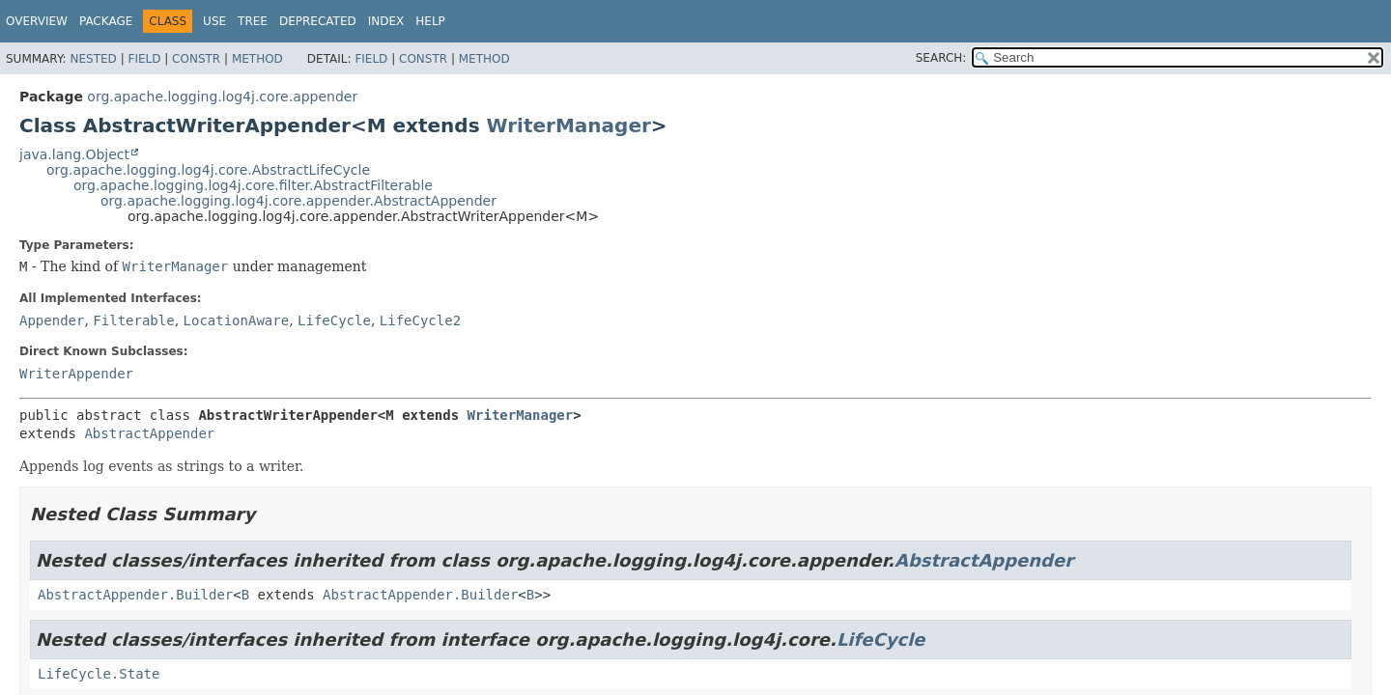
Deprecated (317, 21)
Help (430, 21)
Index (386, 21)
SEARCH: (941, 58)
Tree (253, 21)
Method (257, 59)
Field (144, 59)
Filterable (133, 320)
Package (105, 21)
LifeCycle (334, 320)
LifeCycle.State (98, 673)
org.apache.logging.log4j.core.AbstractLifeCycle (208, 170)
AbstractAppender (149, 433)
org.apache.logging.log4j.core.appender (222, 96)
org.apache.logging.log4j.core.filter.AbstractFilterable (253, 185)
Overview (37, 21)
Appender (51, 320)
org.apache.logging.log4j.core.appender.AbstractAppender (298, 200)
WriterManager (569, 125)
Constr (196, 59)
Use (214, 21)
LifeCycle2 (420, 320)
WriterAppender (76, 373)
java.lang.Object (74, 154)
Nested (93, 59)
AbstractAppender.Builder (135, 594)
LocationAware (237, 320)
